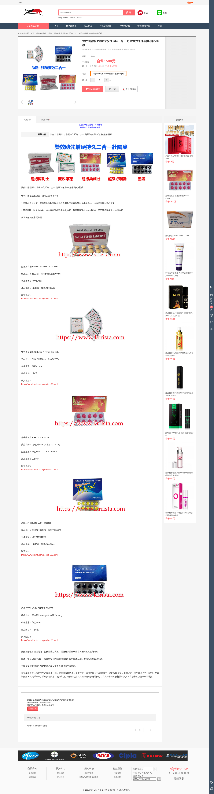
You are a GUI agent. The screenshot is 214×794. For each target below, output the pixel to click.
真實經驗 (117, 777)
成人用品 (88, 26)
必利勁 (79, 17)
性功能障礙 (71, 26)
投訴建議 (60, 773)
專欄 (159, 26)
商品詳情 (27, 120)
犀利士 (66, 17)
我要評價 (32, 708)
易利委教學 (89, 773)
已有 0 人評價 (111, 66)
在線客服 (60, 777)
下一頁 (148, 730)
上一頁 (137, 730)
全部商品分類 (36, 26)
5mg (60, 17)
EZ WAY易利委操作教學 (89, 777)
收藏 (20, 2)
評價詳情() (46, 120)
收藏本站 (148, 772)
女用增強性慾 (143, 26)
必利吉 (72, 17)
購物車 (190, 2)
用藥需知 (117, 773)
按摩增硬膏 (125, 26)
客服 (165, 13)
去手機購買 (131, 89)
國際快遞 (32, 777)
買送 (145, 13)
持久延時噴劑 (106, 26)
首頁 (57, 26)
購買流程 (32, 773)
